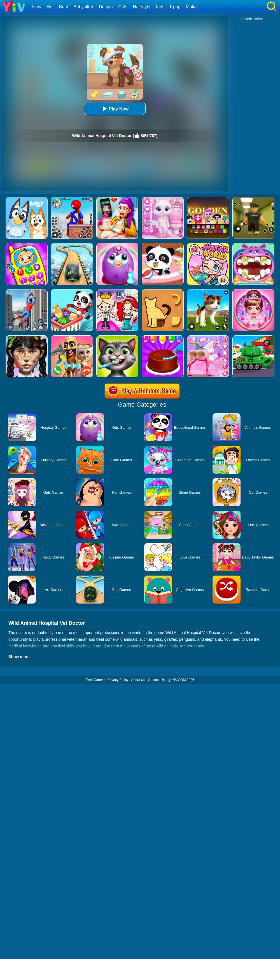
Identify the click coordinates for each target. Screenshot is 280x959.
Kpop (175, 6)
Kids (160, 6)
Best (63, 6)
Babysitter (83, 6)
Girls (122, 6)
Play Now (115, 108)
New (36, 6)
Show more (18, 656)
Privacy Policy (118, 680)
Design (106, 6)
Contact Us (156, 680)
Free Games (95, 680)
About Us (138, 680)
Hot (49, 6)
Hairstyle (141, 6)
